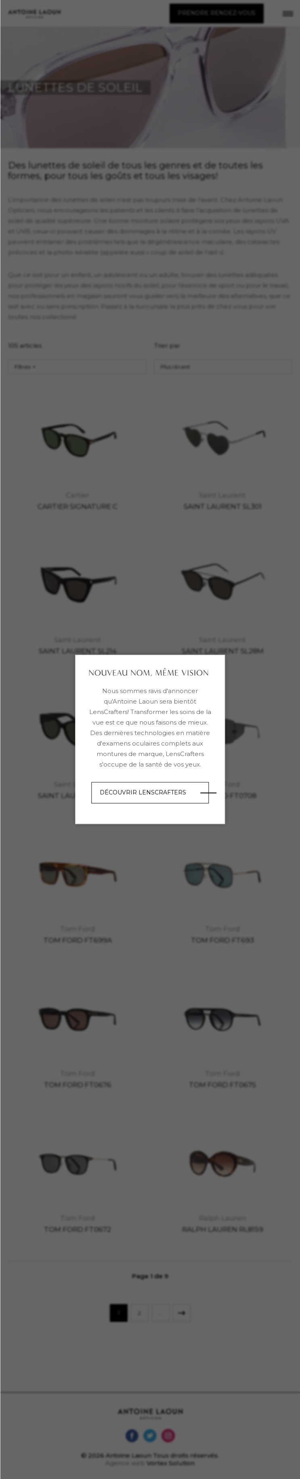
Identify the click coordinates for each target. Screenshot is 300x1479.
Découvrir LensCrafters (143, 792)
